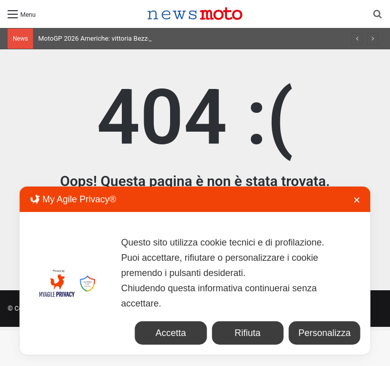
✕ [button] (357, 200)
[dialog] (194, 271)
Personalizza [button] (324, 333)
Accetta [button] (170, 333)
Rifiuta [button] (248, 333)
